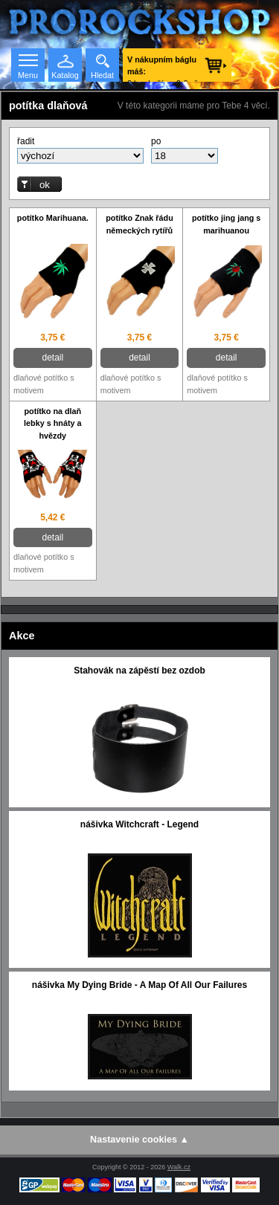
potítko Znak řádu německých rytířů (139, 224)
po (156, 141)
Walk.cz (178, 1167)
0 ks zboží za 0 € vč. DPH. (163, 68)
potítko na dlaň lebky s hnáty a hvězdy (52, 424)
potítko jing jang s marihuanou (226, 224)
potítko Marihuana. (53, 217)
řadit (25, 141)
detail (52, 357)
